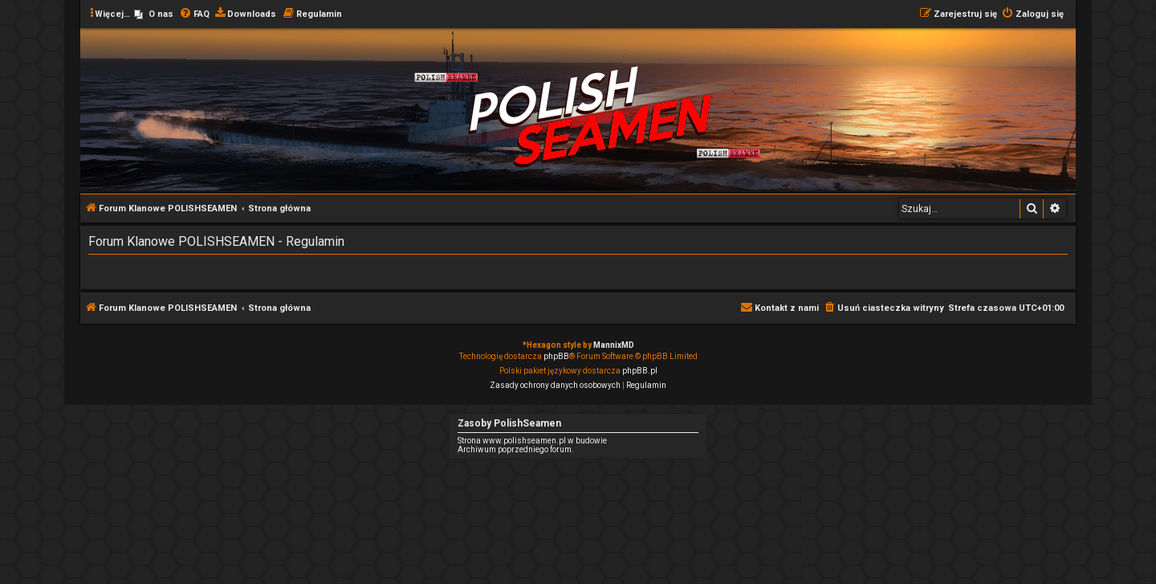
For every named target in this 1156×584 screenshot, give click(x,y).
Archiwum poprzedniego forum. (516, 449)
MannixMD (613, 345)
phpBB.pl (639, 370)
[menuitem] (153, 14)
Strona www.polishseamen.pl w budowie (532, 440)
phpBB (556, 356)
